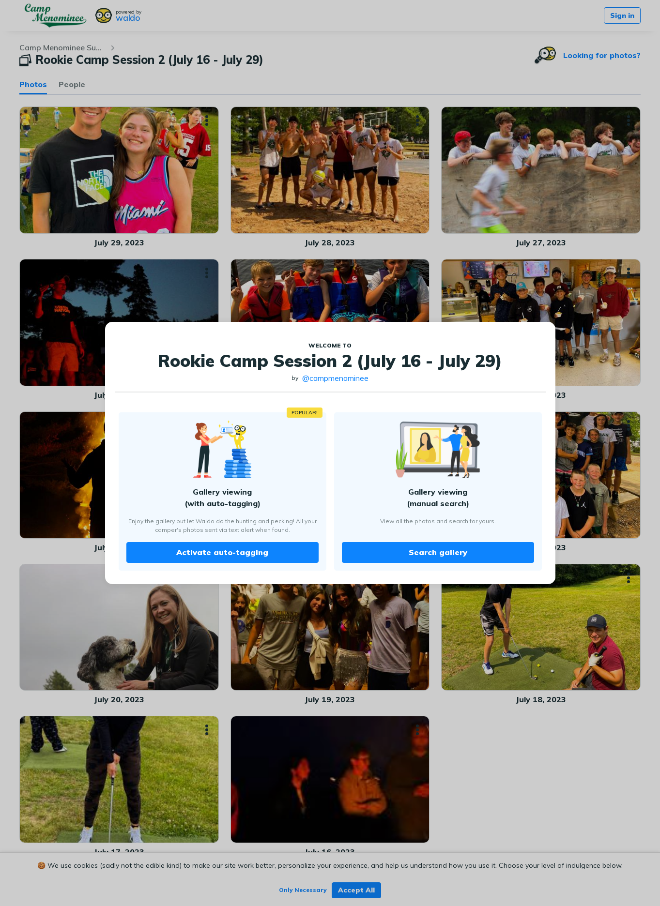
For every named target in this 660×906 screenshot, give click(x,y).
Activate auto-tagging (222, 552)
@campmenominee (335, 378)
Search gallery (438, 552)
